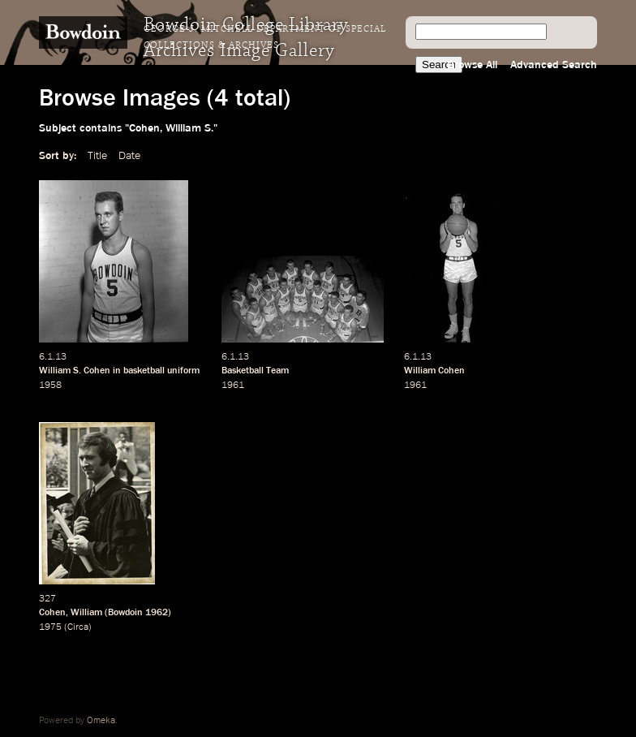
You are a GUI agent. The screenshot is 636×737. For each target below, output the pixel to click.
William (86, 613)
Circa (77, 627)
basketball (144, 371)
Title (97, 156)
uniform (183, 371)
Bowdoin (125, 613)
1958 (50, 385)
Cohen (52, 613)
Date (129, 156)
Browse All (472, 65)
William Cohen (434, 371)
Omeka (101, 721)
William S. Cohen (74, 371)
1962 (156, 613)
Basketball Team (255, 371)
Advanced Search (553, 65)
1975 (50, 627)
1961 (232, 385)
